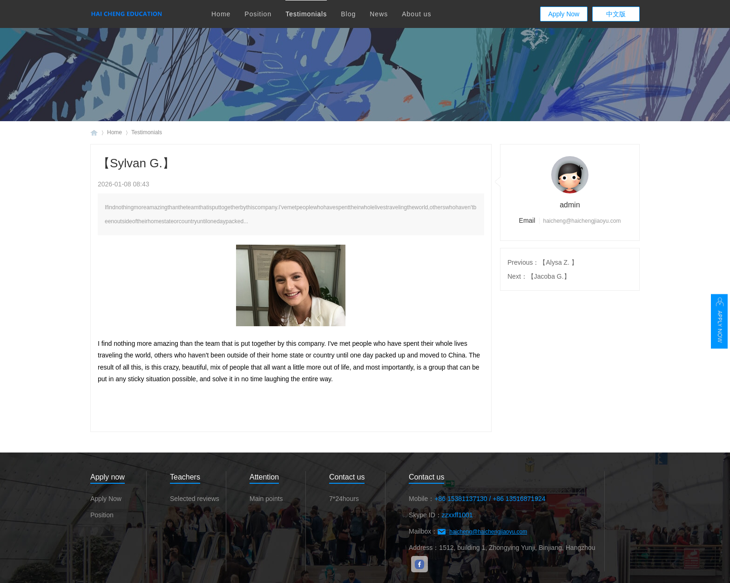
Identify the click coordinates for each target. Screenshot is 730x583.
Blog (348, 14)
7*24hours (344, 498)
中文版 (616, 14)
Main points (266, 498)
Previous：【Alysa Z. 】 (542, 262)
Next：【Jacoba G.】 (538, 276)
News (379, 14)
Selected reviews (194, 498)
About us (416, 14)
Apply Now (564, 14)
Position (257, 14)
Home (220, 14)
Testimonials (306, 14)
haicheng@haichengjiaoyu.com (488, 531)
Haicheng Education (94, 132)
